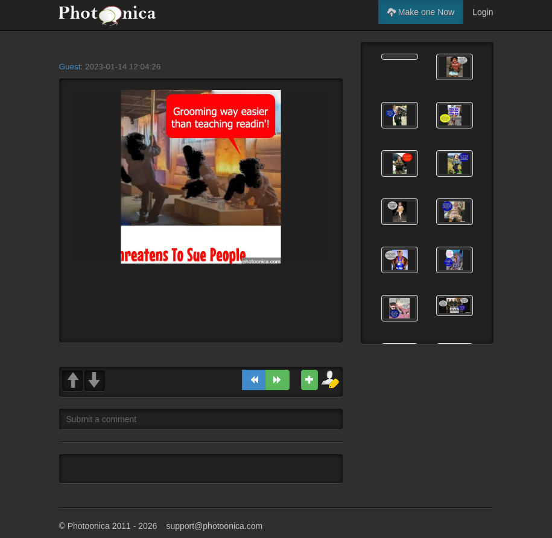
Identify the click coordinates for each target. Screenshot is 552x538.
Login (482, 12)
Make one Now (420, 12)
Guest (70, 66)
